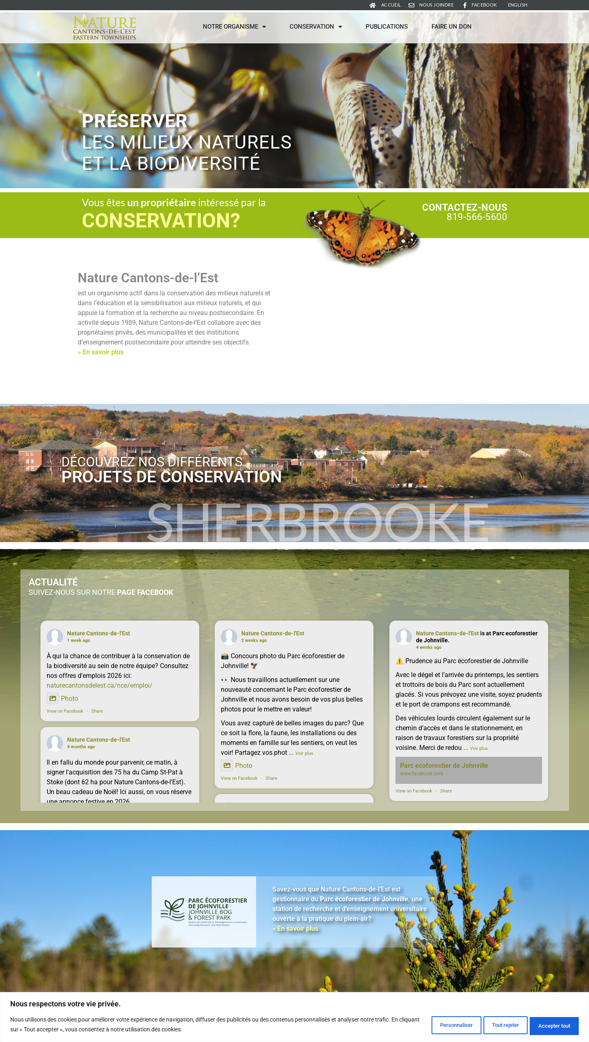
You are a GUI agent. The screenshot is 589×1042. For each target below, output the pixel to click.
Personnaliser (429, 1025)
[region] (294, 1017)
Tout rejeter (489, 1025)
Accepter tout (549, 1025)
